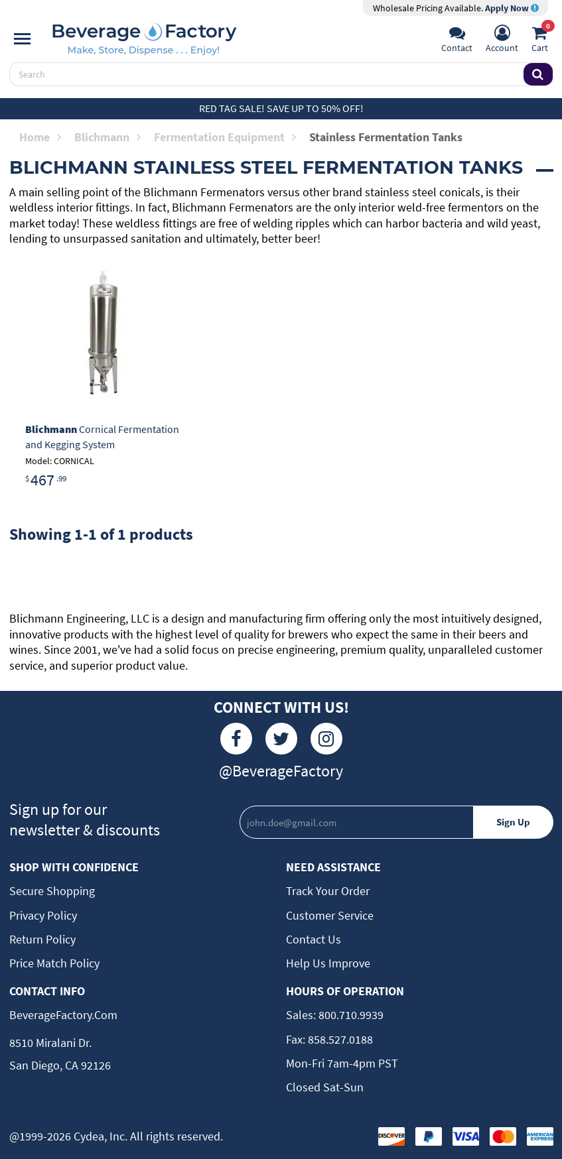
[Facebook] (236, 739)
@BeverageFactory (281, 771)
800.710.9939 (350, 1014)
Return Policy (42, 939)
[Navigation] (22, 39)
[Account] (502, 40)
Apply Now (512, 8)
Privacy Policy (43, 915)
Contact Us (313, 939)
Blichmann (107, 137)
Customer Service (330, 915)
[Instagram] (326, 739)
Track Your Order (328, 890)
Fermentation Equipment (225, 137)
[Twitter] (281, 739)
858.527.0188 (339, 1039)
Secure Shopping (52, 890)
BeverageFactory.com (63, 1014)
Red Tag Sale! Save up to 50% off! (281, 108)
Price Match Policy (54, 963)
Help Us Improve (328, 963)
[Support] (456, 40)
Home (40, 137)
